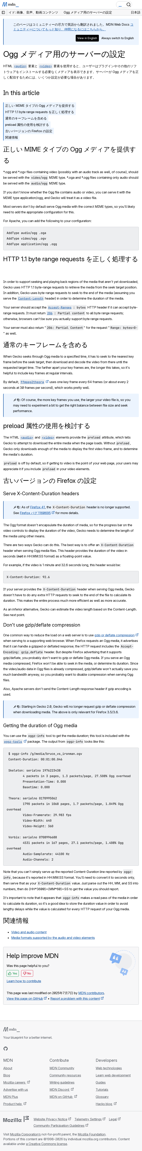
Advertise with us (15, 1090)
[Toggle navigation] (137, 4)
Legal (113, 1119)
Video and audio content (29, 932)
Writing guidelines (62, 1082)
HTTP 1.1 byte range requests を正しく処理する (39, 112)
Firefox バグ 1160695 (35, 513)
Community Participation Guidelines (59, 1126)
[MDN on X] (20, 1048)
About (7, 1068)
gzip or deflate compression (114, 635)
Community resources (65, 1075)
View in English (87, 38)
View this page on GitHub (25, 999)
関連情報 (11, 137)
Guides (101, 1082)
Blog (6, 1075)
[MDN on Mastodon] (27, 1048)
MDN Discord (60, 1090)
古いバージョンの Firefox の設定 (28, 131)
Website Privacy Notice (50, 1119)
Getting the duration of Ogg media (40, 725)
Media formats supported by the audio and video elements (53, 938)
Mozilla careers (14, 1082)
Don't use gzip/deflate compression (41, 625)
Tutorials (102, 1090)
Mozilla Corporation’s (25, 1134)
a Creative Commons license (46, 1144)
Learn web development (113, 1075)
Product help (13, 1104)
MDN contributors (91, 993)
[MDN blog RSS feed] (34, 1048)
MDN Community (62, 1068)
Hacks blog (104, 1104)
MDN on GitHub (61, 1097)
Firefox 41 (37, 507)
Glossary (102, 1097)
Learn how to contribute (24, 981)
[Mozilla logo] (16, 1119)
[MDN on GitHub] (5, 1048)
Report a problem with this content (75, 999)
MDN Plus (10, 1097)
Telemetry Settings (88, 1119)
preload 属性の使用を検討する (27, 125)
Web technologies (109, 1068)
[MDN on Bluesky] (12, 1048)
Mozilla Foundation (91, 1134)
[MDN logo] (11, 1029)
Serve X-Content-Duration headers (41, 493)
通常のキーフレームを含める (26, 118)
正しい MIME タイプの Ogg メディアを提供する (39, 106)
